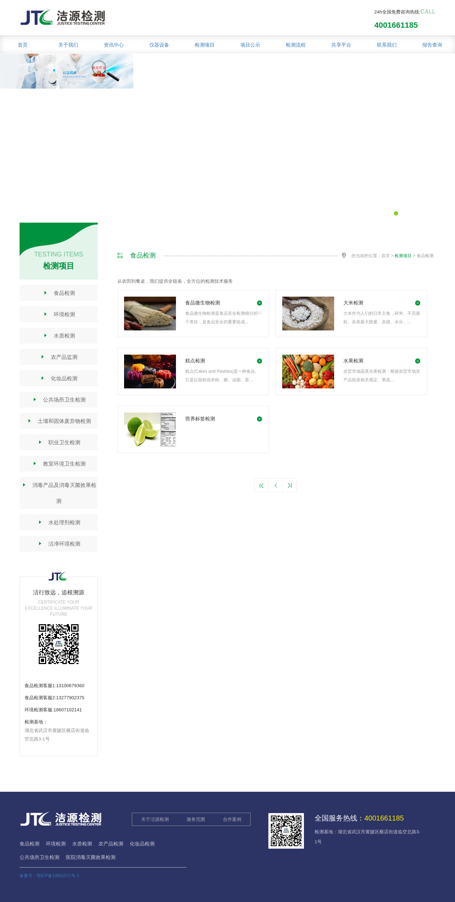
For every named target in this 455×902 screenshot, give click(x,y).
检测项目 (205, 45)
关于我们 (68, 45)
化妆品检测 (58, 378)
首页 (23, 45)
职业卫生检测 (58, 442)
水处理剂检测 (58, 522)
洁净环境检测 (58, 544)
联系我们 (387, 45)
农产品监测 (58, 357)
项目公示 (250, 45)
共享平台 (341, 45)
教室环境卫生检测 (59, 464)
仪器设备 (159, 45)
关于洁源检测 (155, 819)
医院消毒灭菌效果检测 (91, 857)
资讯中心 (114, 45)
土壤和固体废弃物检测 (59, 421)
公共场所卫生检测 (59, 400)
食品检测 (59, 293)
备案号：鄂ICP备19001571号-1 (49, 875)
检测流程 (296, 45)
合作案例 (232, 819)
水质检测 (59, 336)
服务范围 (196, 819)
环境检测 (59, 314)
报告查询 (432, 45)
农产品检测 (110, 844)
